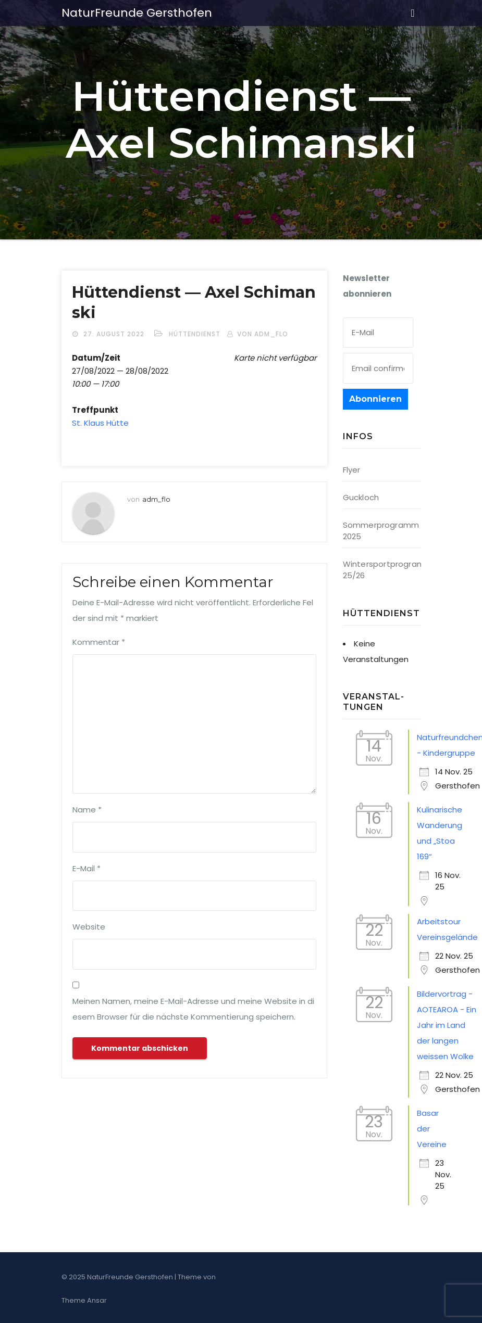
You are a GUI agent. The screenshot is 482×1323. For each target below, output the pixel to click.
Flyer (352, 469)
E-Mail (86, 868)
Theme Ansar (84, 1300)
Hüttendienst (194, 333)
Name (87, 809)
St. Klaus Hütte (100, 422)
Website (88, 926)
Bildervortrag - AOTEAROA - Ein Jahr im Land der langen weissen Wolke (446, 1025)
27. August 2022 (114, 333)
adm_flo (156, 499)
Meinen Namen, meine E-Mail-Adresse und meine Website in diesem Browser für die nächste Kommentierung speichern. (193, 1009)
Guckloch (361, 497)
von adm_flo (262, 333)
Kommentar (98, 642)
